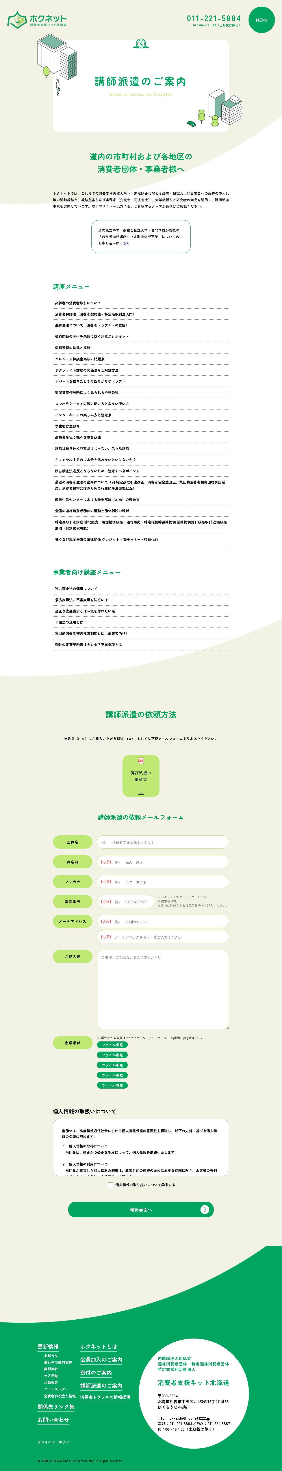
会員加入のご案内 (101, 1360)
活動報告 (51, 1382)
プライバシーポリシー (55, 1442)
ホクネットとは (98, 1347)
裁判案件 (51, 1368)
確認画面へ (141, 1209)
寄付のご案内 (96, 1373)
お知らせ (51, 1355)
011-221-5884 (214, 20)
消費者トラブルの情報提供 (105, 1397)
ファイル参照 (112, 1044)
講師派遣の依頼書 (140, 776)
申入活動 (51, 1375)
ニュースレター (56, 1389)
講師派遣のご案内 (101, 1386)
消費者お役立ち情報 (60, 1395)
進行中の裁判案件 (58, 1362)
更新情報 (48, 1347)
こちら (124, 243)
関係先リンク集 (55, 1407)
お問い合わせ (53, 1420)
